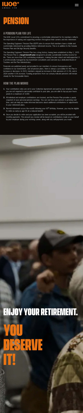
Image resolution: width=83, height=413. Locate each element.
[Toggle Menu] (76, 5)
